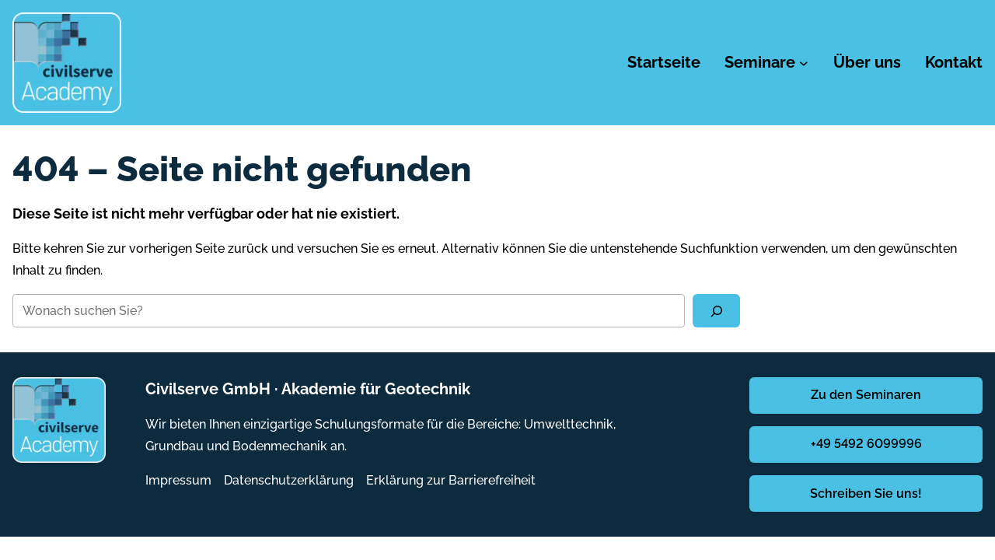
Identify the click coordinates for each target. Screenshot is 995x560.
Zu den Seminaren (866, 394)
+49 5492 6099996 (866, 443)
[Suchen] (716, 310)
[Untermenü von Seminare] (803, 63)
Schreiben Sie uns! (866, 493)
